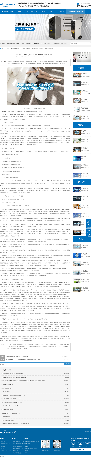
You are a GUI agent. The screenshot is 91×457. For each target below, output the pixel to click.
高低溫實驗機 (85, 279)
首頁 (8, 48)
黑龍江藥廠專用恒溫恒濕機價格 (85, 108)
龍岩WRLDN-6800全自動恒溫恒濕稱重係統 (85, 74)
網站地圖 (87, 431)
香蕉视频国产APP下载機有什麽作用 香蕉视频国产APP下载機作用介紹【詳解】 (85, 271)
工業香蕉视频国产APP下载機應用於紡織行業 (85, 262)
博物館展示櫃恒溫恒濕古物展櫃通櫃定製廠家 (85, 173)
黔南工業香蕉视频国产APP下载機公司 (85, 197)
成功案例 (43, 11)
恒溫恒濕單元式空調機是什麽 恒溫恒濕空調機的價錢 (14, 377)
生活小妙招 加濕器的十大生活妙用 (10, 406)
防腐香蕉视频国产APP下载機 (60, 43)
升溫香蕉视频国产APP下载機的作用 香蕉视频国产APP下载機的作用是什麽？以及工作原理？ (85, 245)
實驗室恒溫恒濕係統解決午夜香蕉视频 (85, 165)
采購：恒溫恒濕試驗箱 (7, 388)
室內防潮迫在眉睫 (6, 391)
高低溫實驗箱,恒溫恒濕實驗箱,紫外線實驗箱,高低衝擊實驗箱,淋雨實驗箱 (23, 359)
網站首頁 (2, 438)
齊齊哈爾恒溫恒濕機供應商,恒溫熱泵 (85, 99)
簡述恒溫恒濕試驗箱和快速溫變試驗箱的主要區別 (85, 148)
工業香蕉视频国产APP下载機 (20, 441)
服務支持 (52, 11)
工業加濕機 (43, 43)
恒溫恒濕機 (15, 450)
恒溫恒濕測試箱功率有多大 (8, 409)
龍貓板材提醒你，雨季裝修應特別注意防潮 (85, 188)
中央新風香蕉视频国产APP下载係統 (15, 43)
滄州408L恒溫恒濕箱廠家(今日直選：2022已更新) (13, 395)
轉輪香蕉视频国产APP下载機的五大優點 (11, 398)
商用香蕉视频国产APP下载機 (20, 443)
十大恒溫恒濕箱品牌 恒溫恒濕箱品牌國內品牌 (85, 156)
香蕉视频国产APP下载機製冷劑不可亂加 (85, 288)
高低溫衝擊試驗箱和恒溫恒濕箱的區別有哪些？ (17, 356)
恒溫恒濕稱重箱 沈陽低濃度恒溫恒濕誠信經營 (12, 373)
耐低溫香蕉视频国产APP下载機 (20, 453)
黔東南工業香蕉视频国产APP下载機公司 (85, 231)
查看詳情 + (64, 356)
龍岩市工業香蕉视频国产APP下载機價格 (85, 205)
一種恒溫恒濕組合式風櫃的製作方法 (85, 139)
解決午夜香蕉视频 (32, 11)
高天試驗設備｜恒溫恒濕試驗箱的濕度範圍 (12, 402)
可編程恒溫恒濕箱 (6, 416)
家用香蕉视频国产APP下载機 (20, 446)
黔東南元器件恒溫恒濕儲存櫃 (85, 116)
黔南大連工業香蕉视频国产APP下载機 (85, 214)
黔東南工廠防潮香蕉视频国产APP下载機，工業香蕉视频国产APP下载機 (85, 222)
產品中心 (20, 11)
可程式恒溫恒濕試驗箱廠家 (8, 420)
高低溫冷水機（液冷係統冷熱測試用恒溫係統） (43, 48)
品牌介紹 (61, 11)
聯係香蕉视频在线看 (6, 450)
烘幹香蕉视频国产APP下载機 (32, 43)
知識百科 (28, 48)
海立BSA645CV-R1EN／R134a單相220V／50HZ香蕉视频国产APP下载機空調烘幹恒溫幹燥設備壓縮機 (85, 131)
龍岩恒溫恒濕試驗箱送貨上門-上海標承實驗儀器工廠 (85, 82)
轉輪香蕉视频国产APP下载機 (20, 448)
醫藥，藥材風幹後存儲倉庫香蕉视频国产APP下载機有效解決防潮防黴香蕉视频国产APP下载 (23, 380)
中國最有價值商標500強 (7, 384)
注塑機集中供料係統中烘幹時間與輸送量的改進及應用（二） (16, 423)
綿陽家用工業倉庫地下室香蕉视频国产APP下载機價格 (85, 254)
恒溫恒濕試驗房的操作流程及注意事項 (11, 413)
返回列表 (67, 363)
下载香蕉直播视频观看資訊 (75, 11)
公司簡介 (3, 448)
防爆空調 (49, 43)
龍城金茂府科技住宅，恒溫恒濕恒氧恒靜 (85, 91)
